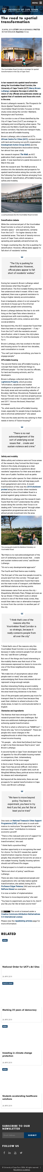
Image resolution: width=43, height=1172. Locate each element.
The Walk (24, 154)
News (5, 940)
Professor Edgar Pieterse (12, 886)
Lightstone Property (9, 382)
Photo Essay (8, 983)
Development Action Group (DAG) (15, 145)
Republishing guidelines (22, 1170)
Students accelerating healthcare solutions (19, 1097)
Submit (32, 1135)
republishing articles (23, 921)
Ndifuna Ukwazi (8, 889)
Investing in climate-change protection (17, 1054)
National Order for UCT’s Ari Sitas (20, 966)
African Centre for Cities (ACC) (14, 139)
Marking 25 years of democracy (19, 1009)
